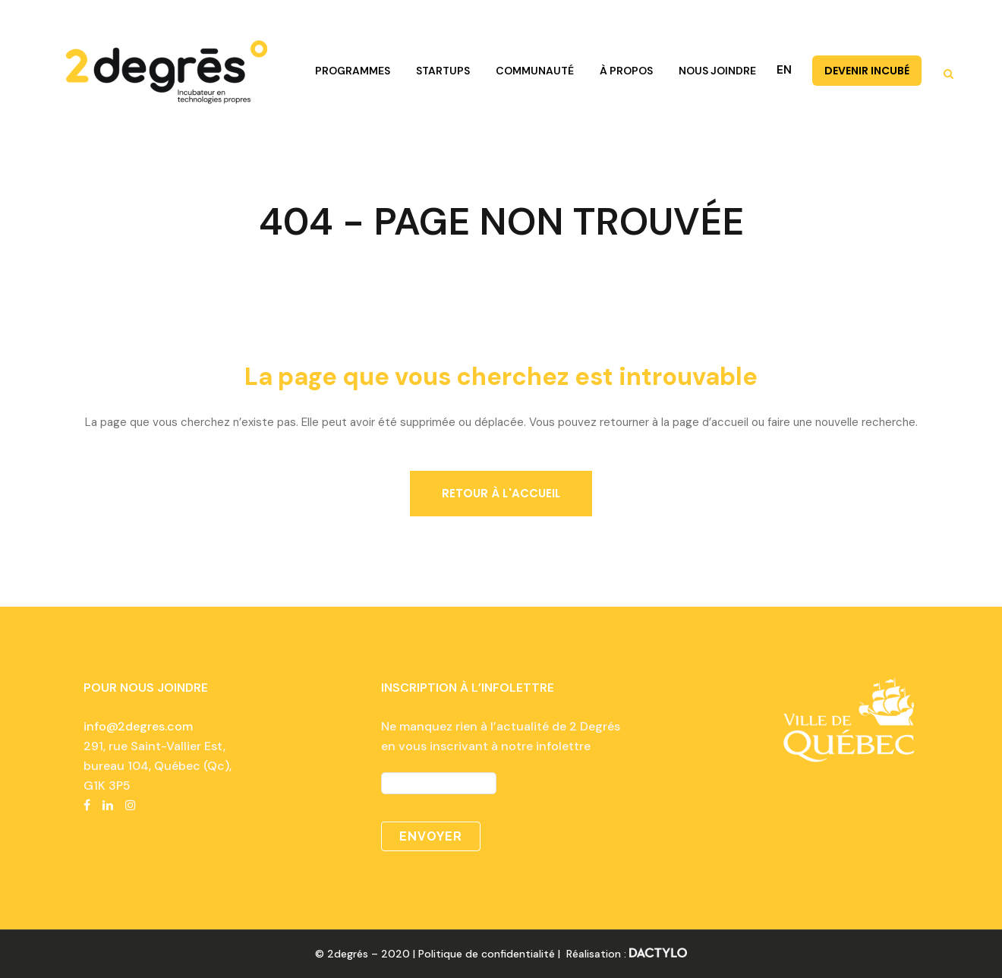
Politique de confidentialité (486, 954)
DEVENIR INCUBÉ (866, 70)
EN (784, 69)
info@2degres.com (138, 726)
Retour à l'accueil (501, 493)
